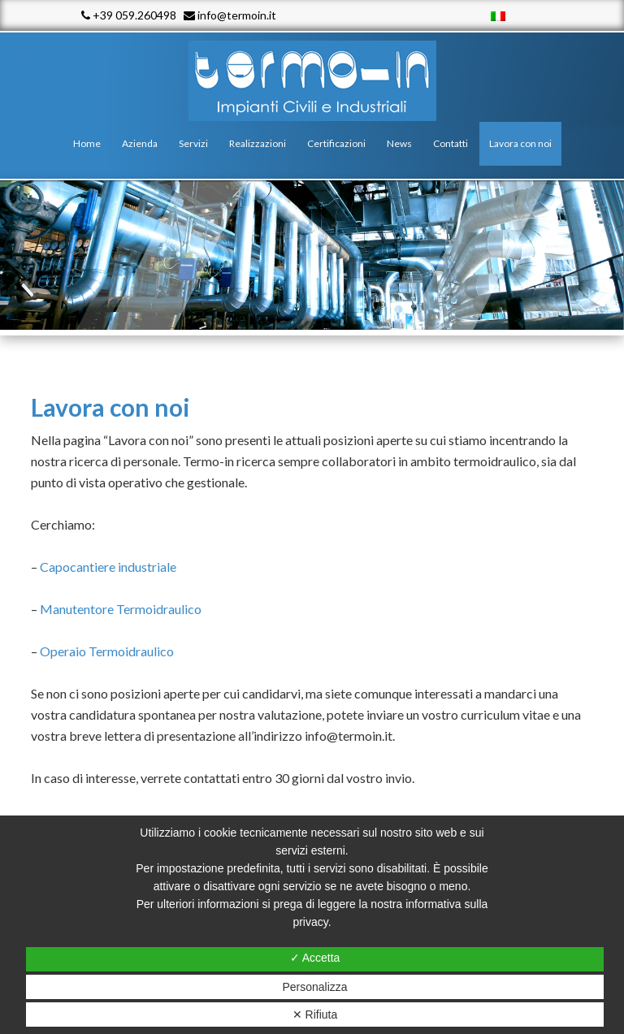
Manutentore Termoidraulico (121, 609)
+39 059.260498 (128, 15)
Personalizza (314, 986)
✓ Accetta (315, 957)
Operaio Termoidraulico (107, 651)
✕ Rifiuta (315, 1014)
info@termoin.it (230, 15)
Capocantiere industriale (108, 566)
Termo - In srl (311, 81)
